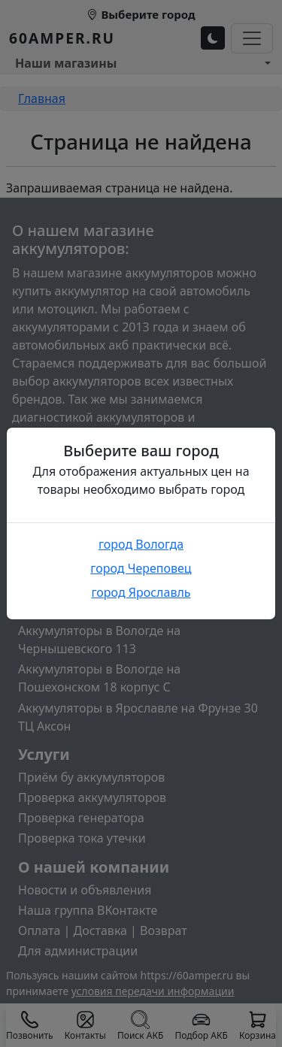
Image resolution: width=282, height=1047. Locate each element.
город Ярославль (140, 592)
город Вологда (141, 544)
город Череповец (140, 568)
